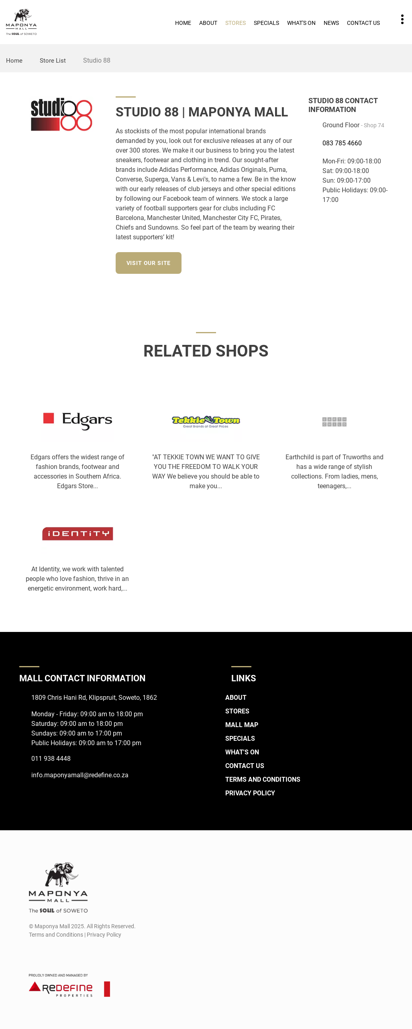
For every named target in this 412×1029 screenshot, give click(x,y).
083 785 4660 (342, 143)
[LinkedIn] (276, 262)
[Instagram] (261, 262)
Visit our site (150, 263)
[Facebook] (246, 262)
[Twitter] (291, 262)
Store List (53, 60)
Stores (235, 23)
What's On (301, 23)
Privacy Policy (250, 793)
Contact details (398, 19)
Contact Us (363, 23)
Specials (266, 23)
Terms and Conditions (262, 779)
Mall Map (241, 725)
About (208, 23)
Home (183, 23)
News (331, 23)
